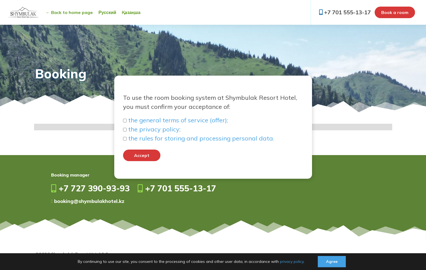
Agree (332, 261)
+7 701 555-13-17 (345, 12)
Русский (107, 12)
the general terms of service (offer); (178, 120)
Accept (141, 155)
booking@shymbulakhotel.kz (88, 201)
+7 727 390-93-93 (90, 188)
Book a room (394, 12)
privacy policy (292, 261)
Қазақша (131, 12)
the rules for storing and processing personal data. (201, 138)
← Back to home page (69, 12)
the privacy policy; (154, 129)
